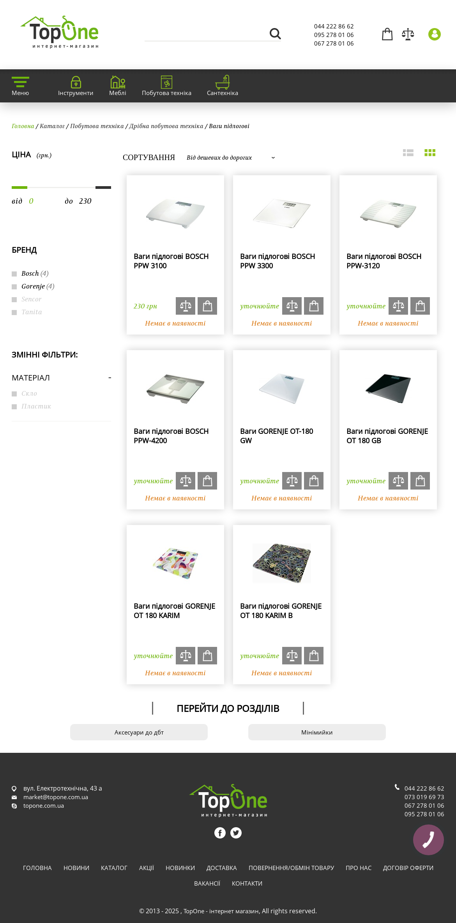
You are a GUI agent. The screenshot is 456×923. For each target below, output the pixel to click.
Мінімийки (317, 732)
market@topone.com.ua (55, 797)
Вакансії (207, 883)
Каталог (52, 126)
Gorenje (38, 286)
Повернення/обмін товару (291, 868)
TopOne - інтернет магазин (221, 911)
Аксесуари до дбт (139, 732)
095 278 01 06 (334, 35)
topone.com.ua (43, 805)
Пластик (36, 406)
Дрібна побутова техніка (166, 126)
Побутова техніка (97, 126)
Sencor (31, 298)
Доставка (222, 868)
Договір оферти (408, 868)
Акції (146, 868)
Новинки (180, 868)
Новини (76, 868)
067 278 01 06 (334, 43)
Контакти (247, 883)
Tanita (31, 311)
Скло (29, 393)
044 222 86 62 (334, 26)
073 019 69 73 (424, 797)
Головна (23, 126)
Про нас (358, 868)
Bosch (35, 273)
